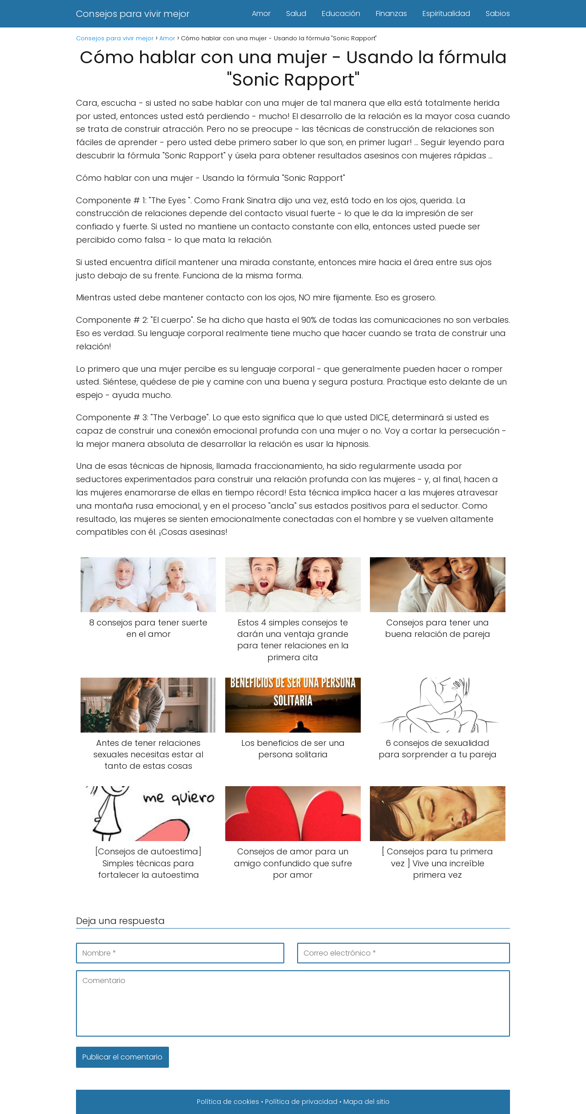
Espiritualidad (446, 13)
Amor (261, 13)
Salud (296, 13)
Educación (341, 13)
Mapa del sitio (366, 1101)
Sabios (498, 13)
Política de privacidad (301, 1101)
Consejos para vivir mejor (133, 13)
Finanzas (391, 13)
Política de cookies (228, 1101)
